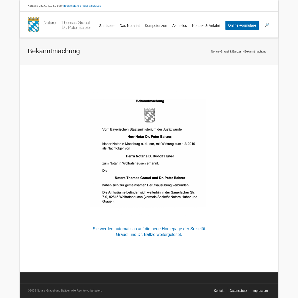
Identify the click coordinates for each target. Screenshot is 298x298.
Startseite (106, 26)
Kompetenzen (156, 26)
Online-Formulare (242, 25)
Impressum (260, 291)
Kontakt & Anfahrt (206, 26)
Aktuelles (179, 26)
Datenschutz (238, 291)
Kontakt (219, 291)
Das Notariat (130, 26)
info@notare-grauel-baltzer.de (82, 5)
